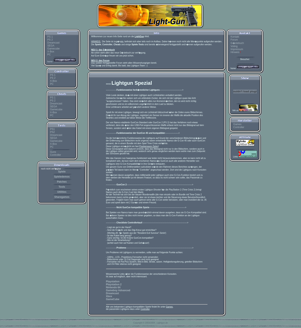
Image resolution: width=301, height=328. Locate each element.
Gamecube (53, 48)
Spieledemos (62, 176)
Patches (62, 181)
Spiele (61, 171)
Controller (55, 154)
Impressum (236, 49)
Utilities (61, 191)
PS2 (52, 132)
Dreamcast (53, 42)
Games (237, 124)
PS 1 (50, 36)
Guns (53, 151)
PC (49, 54)
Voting (233, 46)
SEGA (50, 45)
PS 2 (50, 39)
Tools (62, 186)
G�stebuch (237, 43)
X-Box (50, 51)
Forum (234, 39)
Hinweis (235, 52)
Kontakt (234, 36)
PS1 (52, 129)
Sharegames (61, 196)
